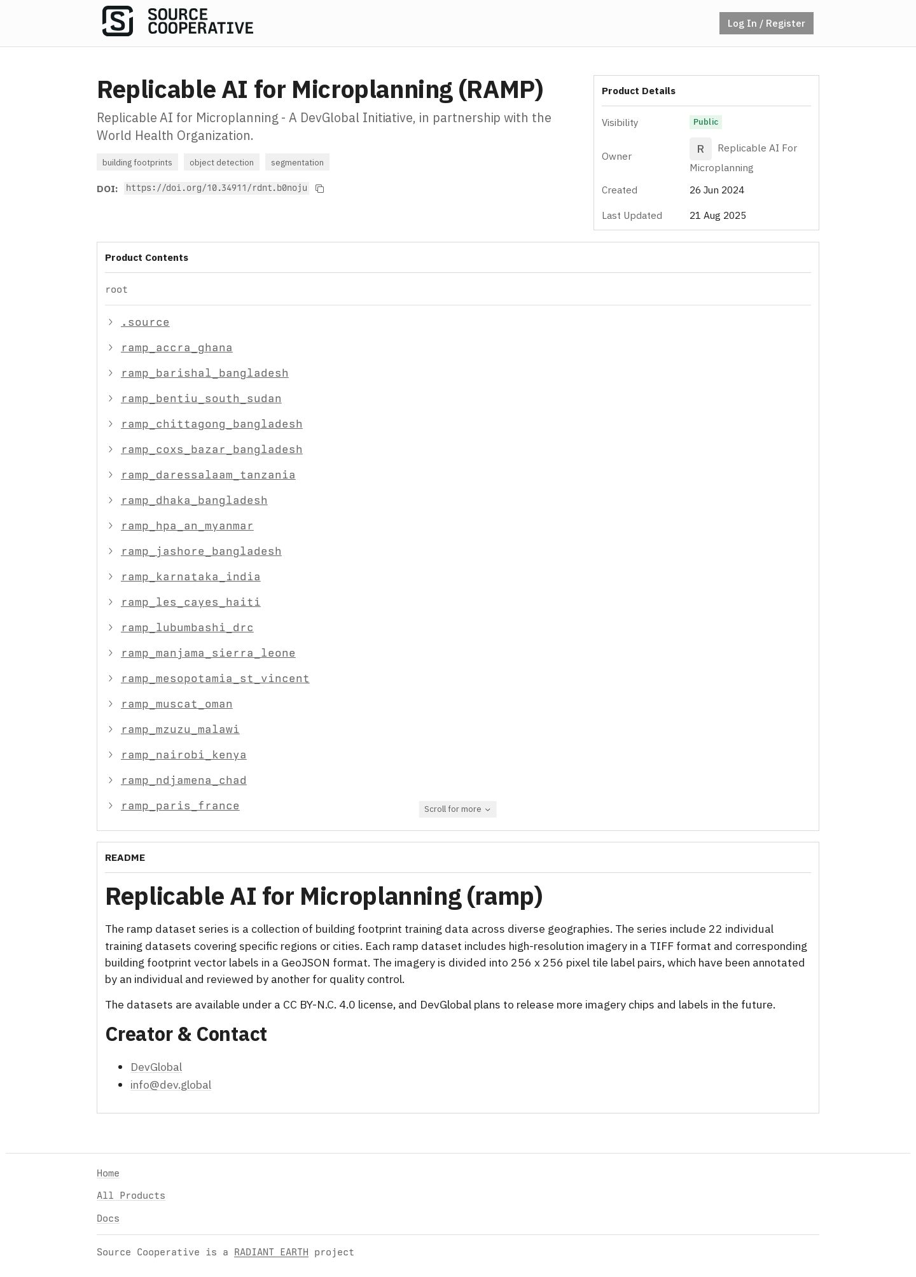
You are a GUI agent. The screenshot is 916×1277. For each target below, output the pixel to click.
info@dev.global (170, 1084)
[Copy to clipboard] (320, 188)
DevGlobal (156, 1066)
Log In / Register (766, 23)
